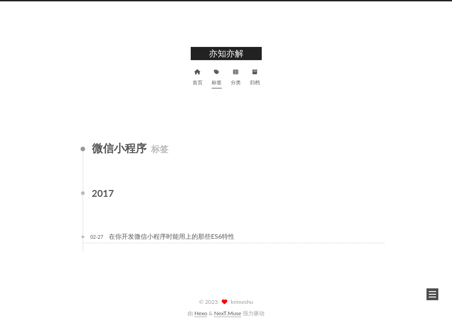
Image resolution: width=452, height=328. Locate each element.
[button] (432, 294)
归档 (255, 76)
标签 (217, 76)
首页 (198, 76)
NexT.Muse (227, 313)
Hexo (200, 313)
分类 (236, 76)
